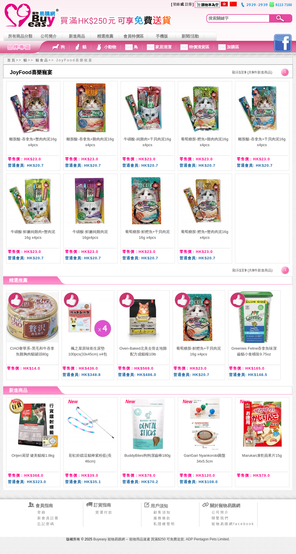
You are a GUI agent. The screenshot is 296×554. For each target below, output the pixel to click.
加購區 (232, 47)
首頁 (11, 60)
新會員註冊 (48, 518)
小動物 (109, 47)
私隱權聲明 (164, 524)
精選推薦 (105, 36)
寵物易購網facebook (233, 524)
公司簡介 (48, 36)
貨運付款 (104, 512)
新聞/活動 (190, 36)
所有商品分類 (20, 36)
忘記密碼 (46, 524)
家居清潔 (163, 47)
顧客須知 (162, 512)
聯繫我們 (220, 518)
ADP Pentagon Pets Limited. (208, 539)
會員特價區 (133, 36)
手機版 (162, 36)
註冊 (188, 4)
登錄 (176, 4)
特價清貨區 (198, 47)
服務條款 (162, 518)
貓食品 (42, 60)
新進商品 (77, 36)
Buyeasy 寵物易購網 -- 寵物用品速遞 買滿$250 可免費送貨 (138, 539)
